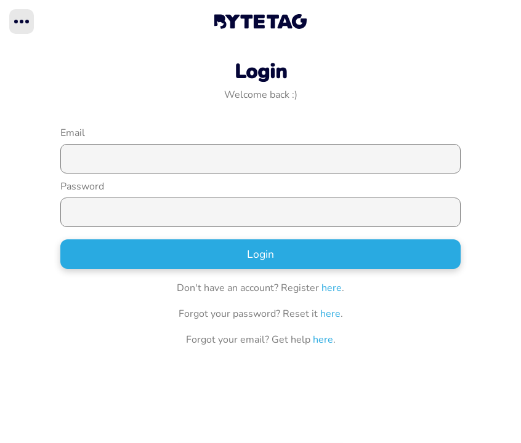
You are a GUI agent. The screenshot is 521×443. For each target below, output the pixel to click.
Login (260, 254)
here (331, 288)
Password (82, 186)
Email (72, 133)
